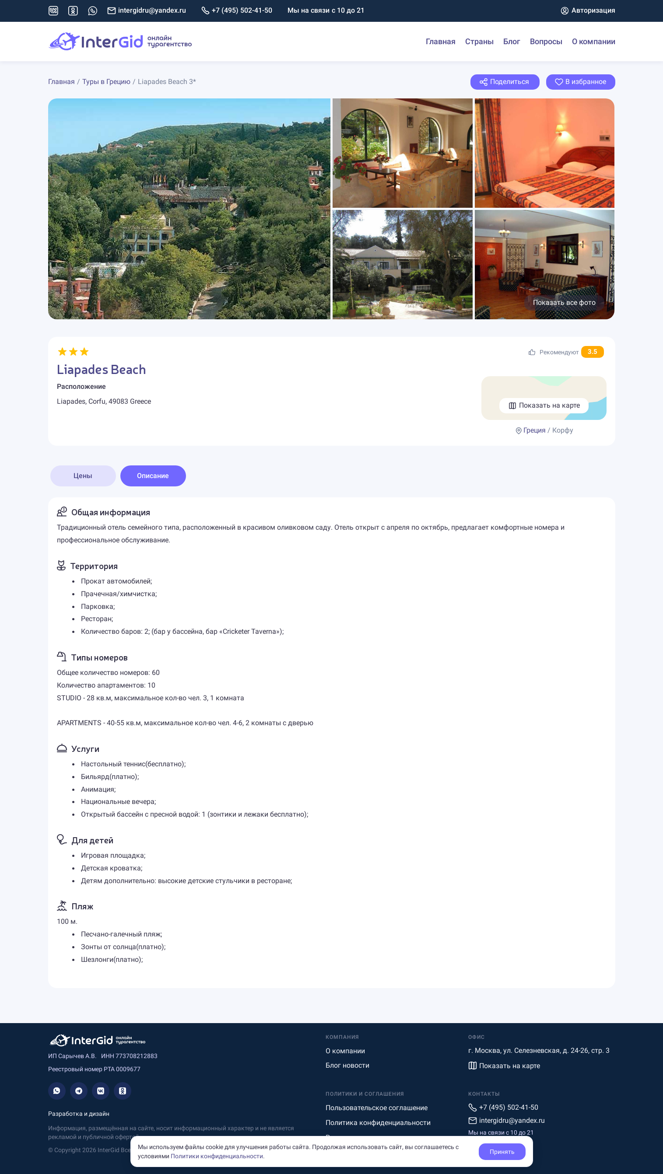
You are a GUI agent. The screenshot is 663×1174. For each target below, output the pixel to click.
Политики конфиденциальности (217, 1156)
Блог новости (347, 1065)
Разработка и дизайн (78, 1113)
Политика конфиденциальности (378, 1122)
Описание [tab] (153, 476)
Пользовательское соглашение (377, 1108)
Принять (502, 1151)
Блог (511, 41)
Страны (479, 41)
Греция (534, 430)
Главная (441, 41)
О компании (593, 41)
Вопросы (546, 41)
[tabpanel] (331, 742)
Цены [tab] (83, 476)
